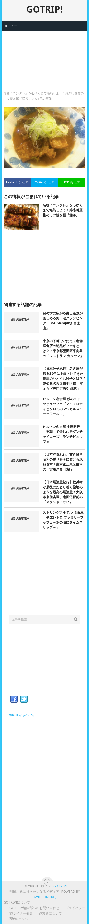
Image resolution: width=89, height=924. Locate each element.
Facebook (14, 699)
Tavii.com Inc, (44, 897)
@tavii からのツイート (25, 715)
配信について (19, 919)
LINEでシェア (72, 182)
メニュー (11, 26)
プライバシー (75, 908)
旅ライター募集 (21, 913)
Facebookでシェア (17, 182)
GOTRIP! (44, 9)
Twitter (24, 699)
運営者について (50, 913)
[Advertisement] (44, 54)
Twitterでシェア (44, 182)
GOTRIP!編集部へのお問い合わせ (34, 908)
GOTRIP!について (17, 902)
